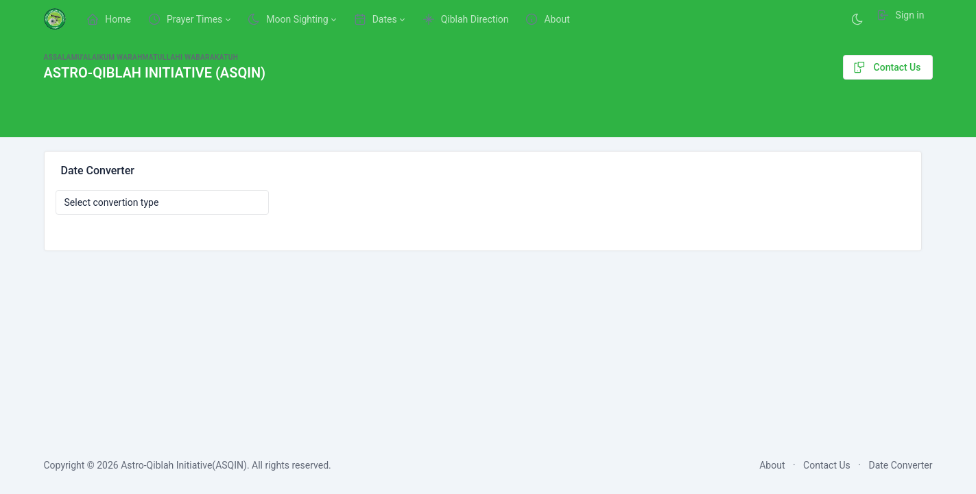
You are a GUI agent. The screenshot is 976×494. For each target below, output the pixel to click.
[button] (189, 19)
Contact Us (886, 67)
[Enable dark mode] (857, 19)
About (772, 465)
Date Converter (900, 465)
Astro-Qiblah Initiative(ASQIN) (184, 465)
